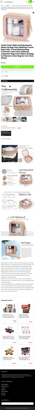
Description (3, 3)
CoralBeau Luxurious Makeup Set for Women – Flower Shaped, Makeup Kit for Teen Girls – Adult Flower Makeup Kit (8, 360)
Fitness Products (5, 386)
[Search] (26, 1)
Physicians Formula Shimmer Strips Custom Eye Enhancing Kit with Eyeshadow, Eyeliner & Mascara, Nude (8, 317)
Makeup (7, 5)
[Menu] (1, 1)
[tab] (17, 81)
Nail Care (3, 393)
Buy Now (17, 67)
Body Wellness (4, 384)
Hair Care (3, 387)
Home (2, 5)
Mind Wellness (4, 391)
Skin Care (3, 394)
